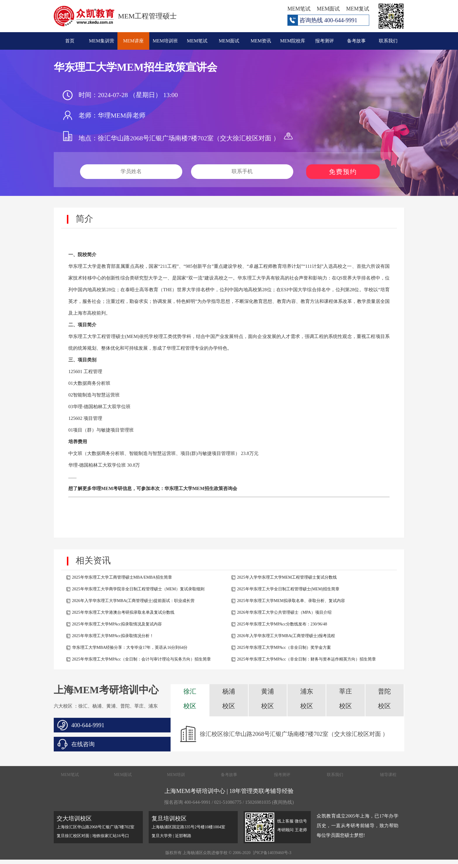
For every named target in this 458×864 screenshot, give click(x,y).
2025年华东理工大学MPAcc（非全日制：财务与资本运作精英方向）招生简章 (306, 659)
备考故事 (356, 40)
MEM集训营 (101, 40)
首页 (69, 40)
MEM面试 (229, 40)
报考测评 (324, 40)
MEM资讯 (261, 40)
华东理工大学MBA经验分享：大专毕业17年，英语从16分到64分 (130, 647)
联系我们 (388, 40)
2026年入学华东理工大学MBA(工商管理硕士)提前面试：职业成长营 (133, 601)
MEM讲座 (133, 40)
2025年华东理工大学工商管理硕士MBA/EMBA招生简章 (122, 577)
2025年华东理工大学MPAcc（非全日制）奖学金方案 (284, 647)
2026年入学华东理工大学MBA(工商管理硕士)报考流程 (286, 636)
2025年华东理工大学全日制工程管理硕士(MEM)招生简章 (288, 589)
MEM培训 (176, 774)
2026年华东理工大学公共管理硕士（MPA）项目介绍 (284, 612)
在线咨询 (83, 744)
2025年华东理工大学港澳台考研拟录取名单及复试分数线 (123, 612)
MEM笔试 (197, 40)
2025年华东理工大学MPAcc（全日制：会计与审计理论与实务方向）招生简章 (141, 659)
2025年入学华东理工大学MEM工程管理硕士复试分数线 (287, 577)
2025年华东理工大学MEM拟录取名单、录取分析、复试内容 (291, 601)
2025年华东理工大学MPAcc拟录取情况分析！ (113, 636)
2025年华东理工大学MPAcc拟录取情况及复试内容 (117, 624)
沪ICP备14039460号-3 (272, 853)
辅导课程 (388, 774)
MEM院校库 (292, 40)
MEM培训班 (165, 40)
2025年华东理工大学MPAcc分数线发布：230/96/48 (282, 624)
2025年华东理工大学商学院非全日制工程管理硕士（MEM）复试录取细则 (138, 589)
